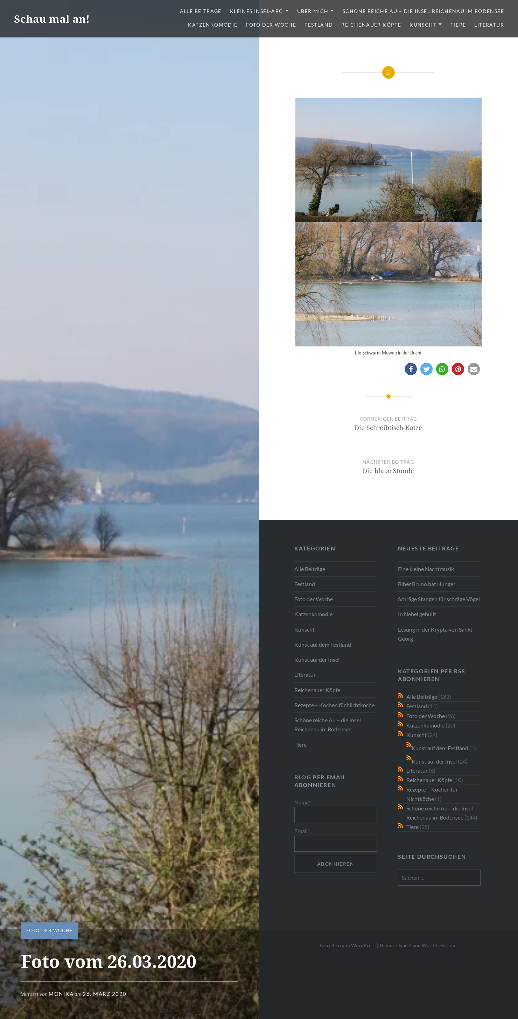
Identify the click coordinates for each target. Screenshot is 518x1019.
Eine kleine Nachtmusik (426, 568)
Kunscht (423, 25)
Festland (318, 25)
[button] (411, 369)
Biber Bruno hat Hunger (426, 584)
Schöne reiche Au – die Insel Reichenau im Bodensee (423, 11)
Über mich (313, 11)
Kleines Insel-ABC (256, 11)
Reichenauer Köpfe (371, 25)
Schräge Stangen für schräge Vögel (439, 599)
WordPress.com (439, 945)
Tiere (458, 25)
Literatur (489, 25)
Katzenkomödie (212, 25)
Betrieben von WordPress (348, 945)
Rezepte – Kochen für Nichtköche (334, 705)
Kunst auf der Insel (317, 659)
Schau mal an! (52, 19)
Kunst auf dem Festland (322, 644)
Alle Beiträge (201, 11)
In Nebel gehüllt (417, 614)
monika (61, 994)
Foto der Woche (271, 25)
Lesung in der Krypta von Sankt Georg (435, 634)
